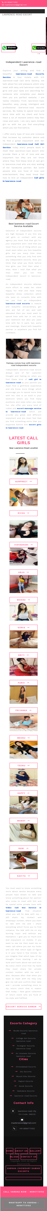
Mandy (23, 820)
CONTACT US (29, 1157)
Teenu (23, 765)
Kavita (23, 876)
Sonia (24, 627)
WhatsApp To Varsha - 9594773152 (24, 1204)
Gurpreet (23, 481)
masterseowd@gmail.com (16, 5)
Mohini (23, 600)
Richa (23, 513)
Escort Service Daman (23, 1006)
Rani (24, 848)
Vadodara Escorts (26, 1091)
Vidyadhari (23, 545)
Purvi (23, 683)
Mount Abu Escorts (25, 1076)
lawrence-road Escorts (25, 1096)
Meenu (23, 738)
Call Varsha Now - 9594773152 (23, 1192)
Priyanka (24, 710)
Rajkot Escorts (25, 1081)
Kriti (23, 655)
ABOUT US (21, 1151)
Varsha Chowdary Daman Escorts (23, 1169)
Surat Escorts (26, 1086)
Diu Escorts (26, 1072)
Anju (23, 572)
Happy (24, 793)
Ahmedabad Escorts (26, 1067)
